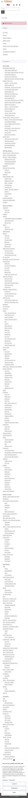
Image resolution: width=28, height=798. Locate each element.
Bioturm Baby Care (9, 85)
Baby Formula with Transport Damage (14, 78)
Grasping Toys (8, 185)
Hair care (7, 463)
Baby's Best (7, 607)
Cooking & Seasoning (10, 605)
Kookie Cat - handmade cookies (10, 626)
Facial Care (7, 426)
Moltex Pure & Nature (10, 104)
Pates (6, 573)
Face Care (7, 210)
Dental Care (8, 487)
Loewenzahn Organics (10, 74)
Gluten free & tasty (7, 603)
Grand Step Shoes (7, 535)
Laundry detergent (9, 533)
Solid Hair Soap (8, 278)
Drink (6, 688)
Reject (14, 792)
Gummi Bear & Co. (7, 624)
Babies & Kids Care (7, 81)
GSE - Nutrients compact (9, 622)
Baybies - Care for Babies (11, 83)
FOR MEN (7, 484)
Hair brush (7, 715)
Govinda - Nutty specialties (9, 620)
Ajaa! (4, 698)
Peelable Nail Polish (9, 163)
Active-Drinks (8, 489)
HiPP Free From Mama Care (11, 139)
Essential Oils (8, 414)
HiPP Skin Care (6, 298)
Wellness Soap (8, 446)
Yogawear (7, 524)
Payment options (7, 38)
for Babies (7, 539)
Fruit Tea (7, 641)
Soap (6, 745)
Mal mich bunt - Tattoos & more (11, 153)
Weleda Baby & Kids (10, 115)
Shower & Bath (8, 240)
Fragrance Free (8, 461)
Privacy (4, 43)
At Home (7, 550)
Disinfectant (8, 752)
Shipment (5, 54)
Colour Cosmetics (9, 317)
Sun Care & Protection (10, 265)
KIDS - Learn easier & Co (11, 403)
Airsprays (7, 420)
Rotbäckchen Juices (9, 656)
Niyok (4, 390)
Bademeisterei (6, 231)
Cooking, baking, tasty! (10, 583)
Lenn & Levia (6, 347)
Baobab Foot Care (9, 388)
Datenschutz (12, 780)
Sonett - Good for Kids (10, 113)
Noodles (7, 611)
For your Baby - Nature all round (11, 117)
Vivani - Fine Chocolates (9, 680)
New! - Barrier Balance (10, 313)
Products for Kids (9, 750)
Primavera (5, 392)
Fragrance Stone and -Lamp (11, 422)
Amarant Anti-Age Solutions (11, 456)
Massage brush (8, 722)
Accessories (7, 287)
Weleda (5, 465)
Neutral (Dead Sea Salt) (10, 255)
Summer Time (8, 381)
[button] (13, 4)
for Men (7, 546)
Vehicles (7, 191)
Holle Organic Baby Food (11, 70)
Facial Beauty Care (9, 315)
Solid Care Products (8, 276)
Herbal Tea (7, 646)
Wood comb (8, 718)
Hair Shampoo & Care (10, 360)
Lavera (4, 311)
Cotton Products (7, 754)
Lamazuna (5, 308)
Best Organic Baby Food (9, 68)
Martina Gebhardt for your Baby (13, 102)
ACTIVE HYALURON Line (10, 293)
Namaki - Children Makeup (9, 157)
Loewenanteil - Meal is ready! (10, 648)
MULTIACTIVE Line (9, 295)
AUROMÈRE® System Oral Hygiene (13, 218)
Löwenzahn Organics (8, 650)
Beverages (7, 618)
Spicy (6, 633)
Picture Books (8, 193)
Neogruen (5, 166)
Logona (4, 349)
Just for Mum (6, 136)
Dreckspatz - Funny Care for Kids (13, 87)
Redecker (5, 174)
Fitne (4, 596)
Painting (7, 170)
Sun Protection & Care (10, 338)
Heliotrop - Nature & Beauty (10, 289)
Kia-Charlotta (6, 306)
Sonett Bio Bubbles (7, 198)
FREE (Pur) (7, 356)
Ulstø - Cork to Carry (8, 554)
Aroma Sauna (8, 407)
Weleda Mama (8, 147)
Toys (6, 509)
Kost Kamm (6, 713)
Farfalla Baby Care (9, 91)
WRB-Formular (6, 40)
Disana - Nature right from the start (13, 119)
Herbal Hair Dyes (9, 362)
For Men (7, 386)
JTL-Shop (16, 796)
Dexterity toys (8, 187)
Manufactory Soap (9, 220)
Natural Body (8, 441)
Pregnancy (7, 482)
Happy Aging (8, 373)
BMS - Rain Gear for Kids (9, 518)
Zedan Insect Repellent (8, 491)
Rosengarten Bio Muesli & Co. (10, 663)
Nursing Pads (6, 516)
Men (6, 444)
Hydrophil (5, 304)
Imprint (5, 49)
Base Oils (7, 411)
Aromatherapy (8, 405)
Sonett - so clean (7, 737)
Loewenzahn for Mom (10, 143)
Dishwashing (8, 743)
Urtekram (5, 459)
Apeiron (5, 216)
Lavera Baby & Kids (9, 98)
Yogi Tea (5, 693)
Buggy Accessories (9, 181)
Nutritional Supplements (11, 616)
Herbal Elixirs (8, 671)
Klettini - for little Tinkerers (11, 189)
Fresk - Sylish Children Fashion (10, 501)
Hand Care (7, 332)
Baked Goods (8, 609)
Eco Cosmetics (6, 261)
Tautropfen (5, 448)
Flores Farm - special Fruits (9, 598)
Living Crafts (8, 132)
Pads (6, 730)
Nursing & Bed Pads (10, 145)
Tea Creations (8, 575)
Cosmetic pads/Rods (10, 756)
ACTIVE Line (7, 291)
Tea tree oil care (9, 250)
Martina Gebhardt (7, 368)
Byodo (4, 588)
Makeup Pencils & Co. (10, 159)
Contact (5, 35)
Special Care (8, 223)
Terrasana (5, 678)
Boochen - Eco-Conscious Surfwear (11, 520)
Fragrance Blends (9, 416)
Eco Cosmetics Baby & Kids (11, 89)
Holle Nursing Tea (9, 141)
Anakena (5, 214)
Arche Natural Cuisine (8, 577)
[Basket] (19, 4)
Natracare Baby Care (10, 109)
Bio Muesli (7, 665)
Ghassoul (7, 358)
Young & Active (8, 375)
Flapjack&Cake (8, 570)
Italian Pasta (8, 590)
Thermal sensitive (9, 439)
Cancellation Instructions (9, 51)
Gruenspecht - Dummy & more (12, 128)
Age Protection (8, 353)
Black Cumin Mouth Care (11, 274)
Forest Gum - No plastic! (9, 600)
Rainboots (7, 507)
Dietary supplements (10, 691)
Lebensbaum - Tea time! (9, 639)
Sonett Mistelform (7, 435)
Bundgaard (5, 498)
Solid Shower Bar (9, 285)
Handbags (7, 556)
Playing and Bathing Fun (9, 200)
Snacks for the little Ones (11, 76)
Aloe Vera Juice (8, 431)
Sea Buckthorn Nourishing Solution (13, 452)
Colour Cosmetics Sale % (11, 319)
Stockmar (5, 202)
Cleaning (7, 741)
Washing (7, 739)
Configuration (14, 788)
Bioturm (5, 233)
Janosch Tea (8, 643)
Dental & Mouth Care (10, 345)
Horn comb (7, 720)
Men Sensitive (8, 343)
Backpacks (7, 559)
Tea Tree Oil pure (9, 253)
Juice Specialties (9, 658)
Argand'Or (5, 207)
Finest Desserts (8, 592)
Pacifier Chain (8, 178)
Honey (6, 568)
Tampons (7, 728)
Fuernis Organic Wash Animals (12, 124)
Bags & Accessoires (9, 511)
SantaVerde (6, 424)
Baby (6, 503)
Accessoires (7, 561)
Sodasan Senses (7, 433)
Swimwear (7, 505)
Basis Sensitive (8, 326)
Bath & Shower (8, 328)
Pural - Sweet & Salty (8, 652)
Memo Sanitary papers (8, 724)
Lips (6, 321)
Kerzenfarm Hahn (7, 711)
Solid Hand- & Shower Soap (11, 283)
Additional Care (8, 377)
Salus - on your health (8, 669)
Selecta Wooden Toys (8, 176)
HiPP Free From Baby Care (11, 94)
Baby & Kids (8, 246)
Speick (4, 437)
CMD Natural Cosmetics (9, 248)
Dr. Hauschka (6, 257)
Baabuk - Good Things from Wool (11, 496)
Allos (4, 566)
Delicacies (7, 667)
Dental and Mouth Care (9, 758)
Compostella (6, 707)
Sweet (6, 631)
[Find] (10, 8)
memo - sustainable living (9, 155)
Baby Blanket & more (10, 531)
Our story (5, 32)
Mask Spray (7, 396)
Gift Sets (7, 418)
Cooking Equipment (9, 585)
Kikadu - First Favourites (11, 130)
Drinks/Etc (7, 676)
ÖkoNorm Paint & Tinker (9, 168)
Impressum (5, 780)
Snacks (6, 613)
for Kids (7, 541)
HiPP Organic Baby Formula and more (14, 72)
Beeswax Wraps (8, 703)
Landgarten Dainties (8, 628)
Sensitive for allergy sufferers (12, 748)
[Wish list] (16, 4)
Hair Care (7, 212)
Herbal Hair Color (9, 229)
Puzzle (6, 196)
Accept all (14, 783)
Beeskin (5, 700)
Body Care (7, 242)
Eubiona (5, 709)
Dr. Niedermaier (7, 594)
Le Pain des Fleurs (7, 635)
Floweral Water (8, 409)
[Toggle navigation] (2, 1)
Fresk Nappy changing (10, 121)
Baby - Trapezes (9, 183)
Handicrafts (7, 172)
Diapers (7, 528)
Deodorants (7, 334)
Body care (7, 429)
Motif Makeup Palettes (10, 161)
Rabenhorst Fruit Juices (8, 654)
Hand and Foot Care (10, 478)
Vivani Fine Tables (9, 682)
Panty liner (7, 733)
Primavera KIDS (8, 111)
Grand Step (7, 126)
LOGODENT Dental (9, 364)
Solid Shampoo (8, 280)
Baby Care (7, 383)
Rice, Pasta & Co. (7, 661)
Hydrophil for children (10, 96)
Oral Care (7, 401)
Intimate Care (8, 244)
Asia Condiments (9, 581)
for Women (7, 544)
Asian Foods (8, 579)
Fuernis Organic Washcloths (10, 513)
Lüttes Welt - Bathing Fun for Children (14, 100)
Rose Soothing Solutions (11, 454)
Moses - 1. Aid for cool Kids (11, 106)
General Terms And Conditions (10, 46)
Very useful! (8, 552)
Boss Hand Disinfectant (8, 705)
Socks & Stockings (9, 548)
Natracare (5, 726)
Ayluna (4, 225)
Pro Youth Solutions (9, 450)
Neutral (6, 323)
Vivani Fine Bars (9, 684)
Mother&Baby (8, 735)
